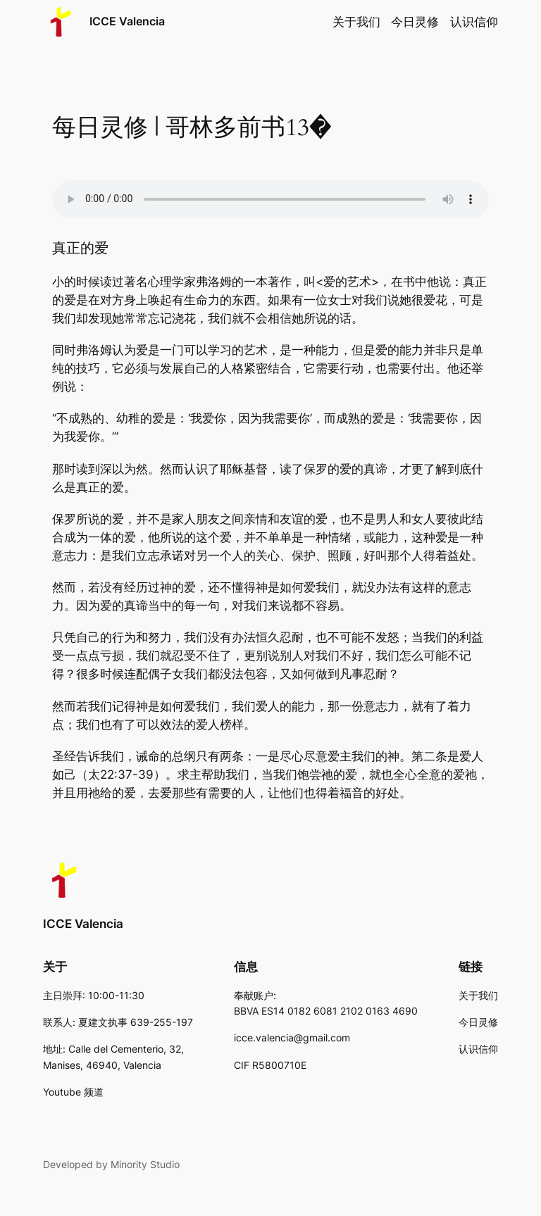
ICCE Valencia (127, 21)
